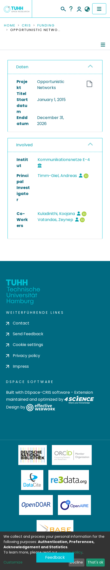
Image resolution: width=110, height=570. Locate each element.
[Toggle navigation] (99, 8)
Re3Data (68, 480)
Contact (17, 323)
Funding (46, 25)
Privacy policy (23, 355)
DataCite (32, 480)
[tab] (55, 67)
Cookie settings (24, 345)
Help (70, 8)
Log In (79, 8)
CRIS (26, 25)
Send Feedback (24, 334)
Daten (22, 67)
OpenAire (74, 505)
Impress (17, 366)
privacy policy (70, 552)
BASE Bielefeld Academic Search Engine (55, 530)
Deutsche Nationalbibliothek (32, 455)
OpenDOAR (36, 505)
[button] (87, 9)
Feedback (55, 557)
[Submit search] (63, 8)
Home (10, 25)
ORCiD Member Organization (71, 455)
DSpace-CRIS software (47, 392)
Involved (24, 145)
